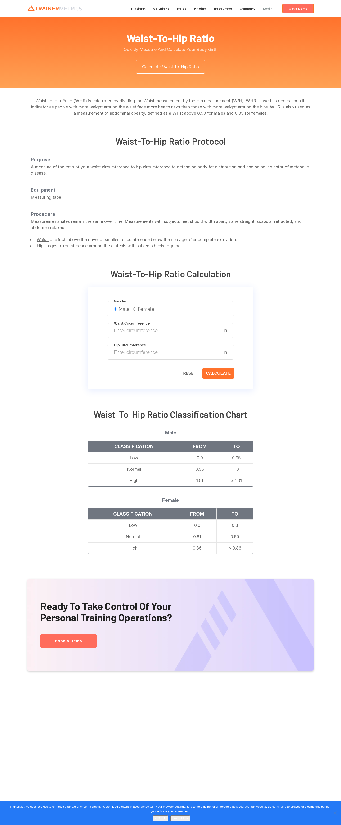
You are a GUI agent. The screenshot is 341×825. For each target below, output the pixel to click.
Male (122, 309)
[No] (335, 813)
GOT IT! (160, 818)
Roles (182, 8)
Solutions (161, 8)
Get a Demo (298, 8)
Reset (189, 373)
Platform (138, 8)
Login (268, 8)
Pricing (200, 8)
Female (143, 309)
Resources (223, 8)
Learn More (180, 818)
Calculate (218, 373)
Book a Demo (68, 641)
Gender (120, 301)
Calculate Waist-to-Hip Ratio (170, 66)
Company (248, 8)
